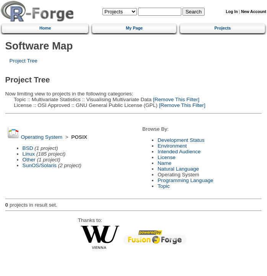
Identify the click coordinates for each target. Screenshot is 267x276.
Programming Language (185, 180)
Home (45, 28)
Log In (232, 12)
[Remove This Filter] (175, 99)
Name (164, 163)
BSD (28, 148)
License (167, 157)
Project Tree (23, 61)
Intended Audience (179, 151)
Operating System (41, 137)
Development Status (181, 140)
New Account (253, 12)
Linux (29, 154)
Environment (172, 146)
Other (29, 160)
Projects (223, 28)
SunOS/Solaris (40, 165)
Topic (164, 186)
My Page (134, 28)
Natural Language (178, 169)
